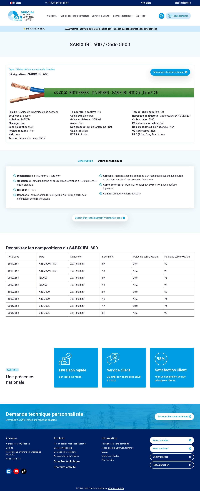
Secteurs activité (65, 467)
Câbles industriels (63, 448)
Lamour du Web (116, 488)
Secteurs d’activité (100, 16)
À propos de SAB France (18, 444)
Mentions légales (110, 456)
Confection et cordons (65, 452)
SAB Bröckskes (160, 457)
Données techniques (122, 16)
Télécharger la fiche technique (170, 72)
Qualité (9, 448)
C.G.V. (105, 452)
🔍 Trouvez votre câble (57, 3)
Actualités (146, 3)
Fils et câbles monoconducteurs (70, 444)
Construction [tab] (85, 160)
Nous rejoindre (183, 3)
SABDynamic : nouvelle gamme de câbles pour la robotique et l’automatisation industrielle (111, 29)
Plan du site (108, 460)
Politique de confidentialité (115, 444)
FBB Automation (161, 465)
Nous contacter (180, 16)
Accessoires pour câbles (66, 456)
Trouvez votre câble (161, 16)
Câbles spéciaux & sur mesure (75, 16)
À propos (140, 16)
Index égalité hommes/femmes (118, 448)
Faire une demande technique (174, 416)
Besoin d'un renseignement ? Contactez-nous (100, 218)
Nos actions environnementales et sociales (23, 453)
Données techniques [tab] (110, 160)
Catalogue (52, 16)
